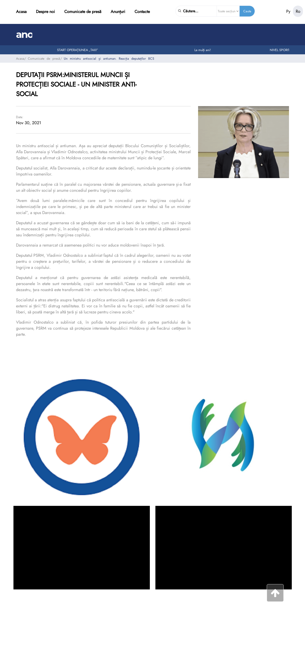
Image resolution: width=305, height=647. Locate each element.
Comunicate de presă (82, 12)
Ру (288, 11)
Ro (298, 11)
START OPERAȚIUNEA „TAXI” (81, 50)
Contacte (142, 12)
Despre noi (45, 12)
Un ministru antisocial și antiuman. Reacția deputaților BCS (109, 58)
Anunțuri (118, 12)
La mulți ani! (206, 50)
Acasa (21, 12)
